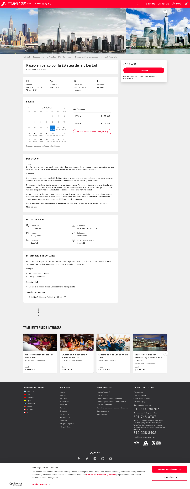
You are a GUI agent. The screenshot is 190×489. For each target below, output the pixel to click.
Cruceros (63, 405)
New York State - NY (53, 57)
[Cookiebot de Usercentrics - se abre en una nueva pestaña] (15, 484)
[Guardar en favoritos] (165, 11)
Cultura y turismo (67, 57)
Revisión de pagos (140, 401)
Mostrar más (31, 207)
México (28, 406)
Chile (27, 394)
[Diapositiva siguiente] (165, 353)
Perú (27, 413)
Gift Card (63, 420)
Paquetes (63, 398)
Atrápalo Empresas (67, 424)
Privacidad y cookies (104, 405)
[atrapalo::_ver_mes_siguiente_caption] (64, 107)
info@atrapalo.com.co (146, 437)
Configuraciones (39, 484)
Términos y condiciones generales (109, 398)
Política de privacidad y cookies (101, 475)
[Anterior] (5, 31)
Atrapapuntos (65, 417)
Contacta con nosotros (141, 398)
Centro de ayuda (139, 395)
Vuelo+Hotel (64, 401)
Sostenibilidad (102, 414)
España (28, 400)
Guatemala (29, 403)
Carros (62, 408)
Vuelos (62, 392)
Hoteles (63, 395)
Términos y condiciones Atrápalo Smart (111, 401)
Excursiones (79, 57)
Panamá (28, 410)
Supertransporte (103, 411)
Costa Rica (29, 397)
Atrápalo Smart (65, 427)
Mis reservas (138, 392)
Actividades (27, 57)
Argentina (29, 391)
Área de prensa (102, 395)
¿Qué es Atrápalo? (103, 392)
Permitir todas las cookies (169, 469)
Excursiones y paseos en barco (96, 57)
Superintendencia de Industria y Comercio (112, 408)
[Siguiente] (185, 31)
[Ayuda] (176, 3)
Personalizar (170, 477)
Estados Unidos (38, 57)
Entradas (63, 411)
